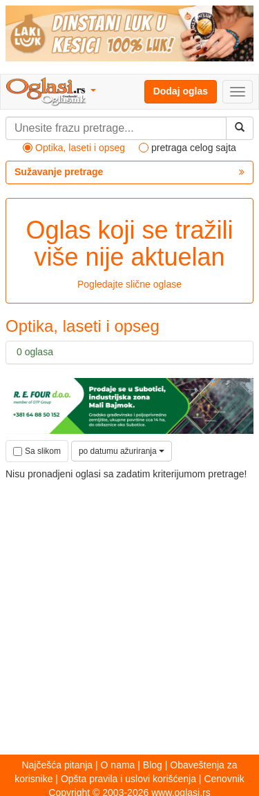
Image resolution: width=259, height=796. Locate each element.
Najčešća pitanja (57, 764)
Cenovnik (224, 778)
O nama (118, 764)
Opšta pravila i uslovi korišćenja (128, 778)
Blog (152, 764)
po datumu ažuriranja (121, 451)
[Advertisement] (129, 610)
